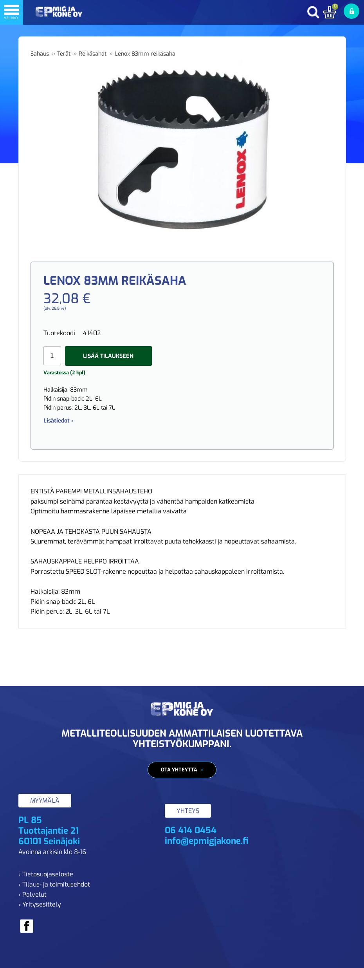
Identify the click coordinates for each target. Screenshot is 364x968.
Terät (63, 54)
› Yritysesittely (39, 904)
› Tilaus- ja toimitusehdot (54, 884)
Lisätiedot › (58, 420)
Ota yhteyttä (179, 769)
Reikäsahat (92, 54)
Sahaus (40, 54)
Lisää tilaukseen (108, 356)
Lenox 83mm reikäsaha (145, 54)
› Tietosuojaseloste (45, 874)
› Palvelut (32, 894)
